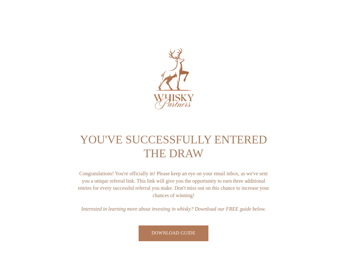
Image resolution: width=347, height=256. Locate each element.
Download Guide (173, 233)
